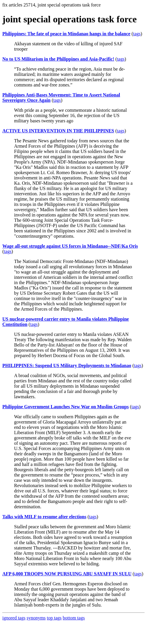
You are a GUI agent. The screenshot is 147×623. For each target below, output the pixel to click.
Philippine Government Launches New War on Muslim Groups (65, 406)
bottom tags (74, 617)
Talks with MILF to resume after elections (44, 516)
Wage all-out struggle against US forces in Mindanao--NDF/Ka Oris (70, 246)
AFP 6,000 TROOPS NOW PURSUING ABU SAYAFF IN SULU (66, 573)
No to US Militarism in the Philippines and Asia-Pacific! (58, 58)
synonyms (36, 617)
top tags (54, 617)
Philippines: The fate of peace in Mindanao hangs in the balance (66, 33)
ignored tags (14, 617)
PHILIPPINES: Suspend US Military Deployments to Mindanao (66, 365)
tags (137, 33)
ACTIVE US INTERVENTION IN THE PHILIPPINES (58, 130)
